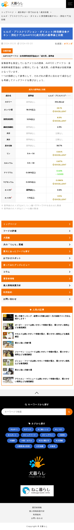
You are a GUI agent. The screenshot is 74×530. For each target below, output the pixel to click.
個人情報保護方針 (12, 285)
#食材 (52, 446)
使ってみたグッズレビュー (16, 265)
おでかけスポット (12, 258)
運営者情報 (8, 278)
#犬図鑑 (59, 441)
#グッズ (27, 429)
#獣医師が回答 (23, 446)
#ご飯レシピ (43, 429)
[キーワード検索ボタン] (69, 411)
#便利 (62, 435)
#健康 (12, 441)
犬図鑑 (6, 237)
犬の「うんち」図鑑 (13, 244)
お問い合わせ (10, 299)
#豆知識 (39, 446)
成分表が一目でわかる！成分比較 (33, 12)
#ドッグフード (29, 435)
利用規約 (7, 292)
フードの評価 (10, 231)
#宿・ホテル (27, 441)
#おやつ (14, 429)
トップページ (7, 12)
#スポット (12, 435)
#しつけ (58, 429)
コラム (6, 271)
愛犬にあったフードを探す (16, 251)
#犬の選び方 (44, 441)
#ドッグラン (47, 435)
